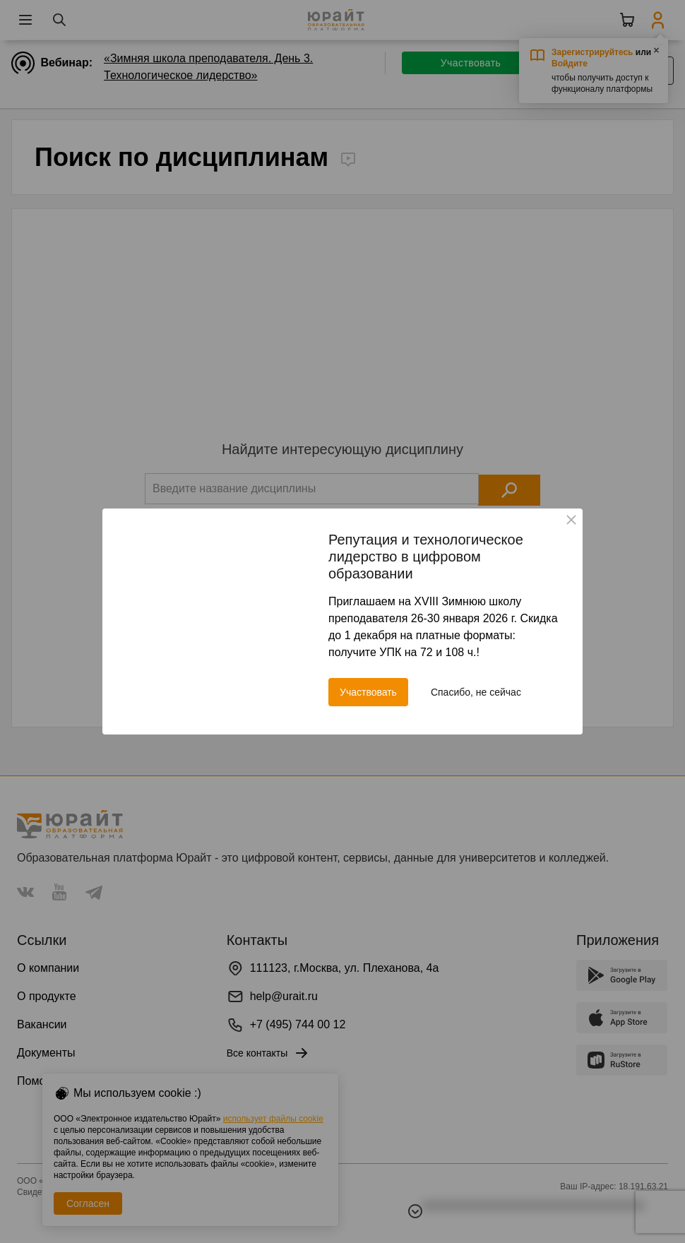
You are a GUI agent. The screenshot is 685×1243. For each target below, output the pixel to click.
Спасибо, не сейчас (476, 692)
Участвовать (368, 692)
